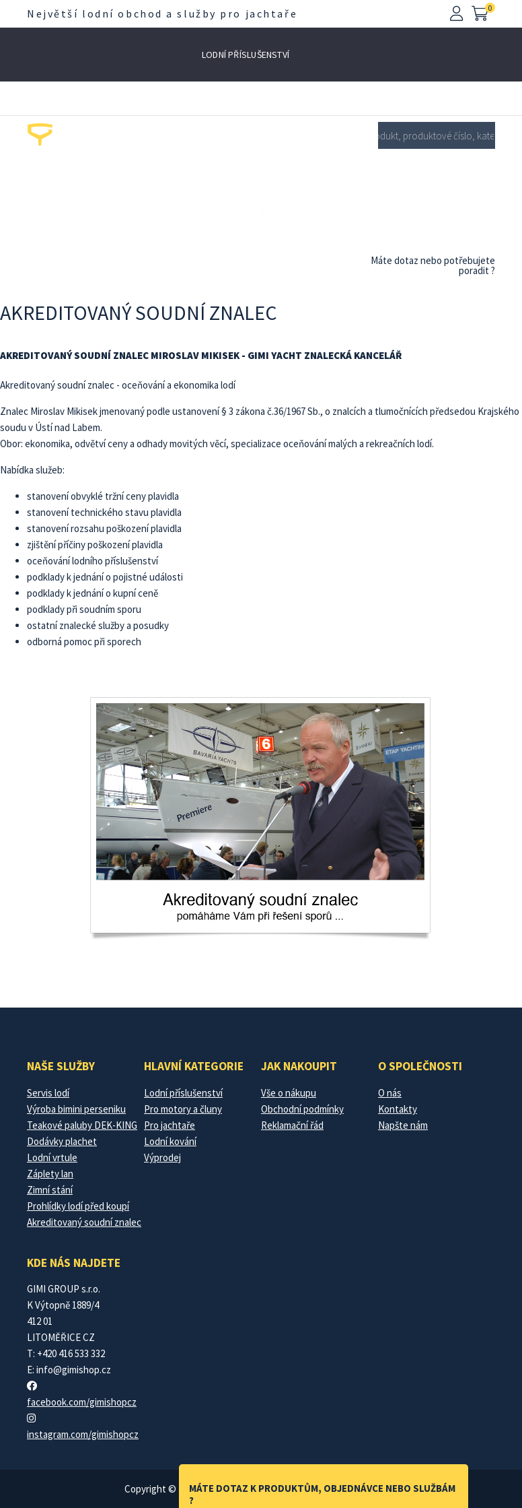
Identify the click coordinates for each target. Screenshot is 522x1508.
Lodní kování (305, 162)
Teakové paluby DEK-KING (82, 1125)
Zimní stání (50, 1189)
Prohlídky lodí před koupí (78, 1206)
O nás (390, 1092)
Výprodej (223, 216)
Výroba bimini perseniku (76, 1109)
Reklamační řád (292, 1125)
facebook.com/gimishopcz (82, 1402)
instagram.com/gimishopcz (83, 1434)
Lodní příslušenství (245, 54)
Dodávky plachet (62, 1141)
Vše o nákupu (288, 1092)
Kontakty (397, 1109)
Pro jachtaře (233, 162)
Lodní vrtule (52, 1157)
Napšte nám (403, 1125)
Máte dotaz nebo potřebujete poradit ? (433, 265)
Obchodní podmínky (302, 1109)
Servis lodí (48, 1092)
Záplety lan (50, 1173)
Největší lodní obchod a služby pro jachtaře (162, 13)
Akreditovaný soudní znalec (84, 1222)
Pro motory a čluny (247, 108)
